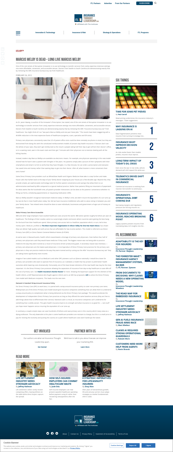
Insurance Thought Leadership (129, 249)
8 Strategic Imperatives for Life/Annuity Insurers (96, 381)
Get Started (42, 347)
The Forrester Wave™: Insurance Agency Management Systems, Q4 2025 (129, 261)
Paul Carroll (122, 114)
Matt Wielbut (124, 325)
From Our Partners (122, 3)
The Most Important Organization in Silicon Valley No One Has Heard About (71, 226)
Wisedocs (120, 288)
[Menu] (21, 32)
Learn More (85, 347)
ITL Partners (95, 3)
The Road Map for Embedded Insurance (128, 295)
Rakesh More (124, 339)
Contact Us (75, 434)
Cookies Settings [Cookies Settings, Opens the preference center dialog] (117, 445)
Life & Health (20, 51)
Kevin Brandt (124, 349)
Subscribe (144, 3)
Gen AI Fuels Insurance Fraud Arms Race (130, 321)
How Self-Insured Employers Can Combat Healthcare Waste (63, 381)
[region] (86, 445)
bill (87, 275)
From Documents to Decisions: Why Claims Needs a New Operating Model (130, 277)
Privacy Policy (87, 434)
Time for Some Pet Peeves (131, 111)
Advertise (108, 3)
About (65, 434)
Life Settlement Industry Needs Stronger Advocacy (28, 381)
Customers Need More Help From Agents (129, 345)
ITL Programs (143, 32)
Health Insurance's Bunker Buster (50, 272)
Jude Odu (56, 386)
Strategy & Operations (111, 32)
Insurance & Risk (79, 32)
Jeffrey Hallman (25, 386)
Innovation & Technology (45, 32)
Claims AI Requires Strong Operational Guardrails (128, 333)
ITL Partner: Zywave (126, 267)
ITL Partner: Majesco (125, 251)
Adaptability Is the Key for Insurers (129, 243)
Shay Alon (89, 386)
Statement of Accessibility (105, 434)
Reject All (132, 445)
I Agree (148, 445)
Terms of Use (123, 434)
